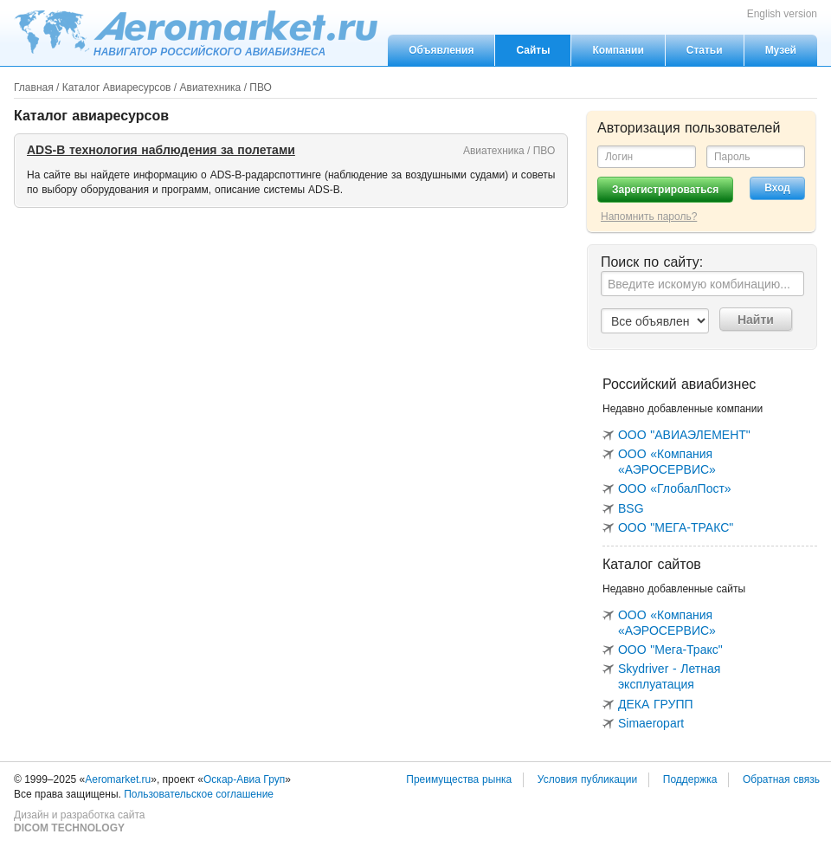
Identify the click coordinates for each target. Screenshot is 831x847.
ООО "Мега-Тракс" (670, 649)
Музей (780, 50)
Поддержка (690, 779)
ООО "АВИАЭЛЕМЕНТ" (684, 435)
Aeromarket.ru (195, 32)
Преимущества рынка (459, 779)
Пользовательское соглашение (199, 794)
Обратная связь (781, 779)
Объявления (441, 50)
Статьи (704, 50)
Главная (34, 87)
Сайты (533, 50)
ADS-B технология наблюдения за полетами (161, 150)
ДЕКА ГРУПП (655, 704)
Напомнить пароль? (649, 216)
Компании (617, 50)
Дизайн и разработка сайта (79, 822)
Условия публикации (587, 779)
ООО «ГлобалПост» (674, 488)
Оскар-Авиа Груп (244, 779)
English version (782, 14)
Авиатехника (211, 87)
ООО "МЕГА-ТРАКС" (675, 527)
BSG (631, 508)
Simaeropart (651, 723)
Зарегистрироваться (665, 190)
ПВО (260, 87)
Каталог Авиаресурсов (116, 87)
